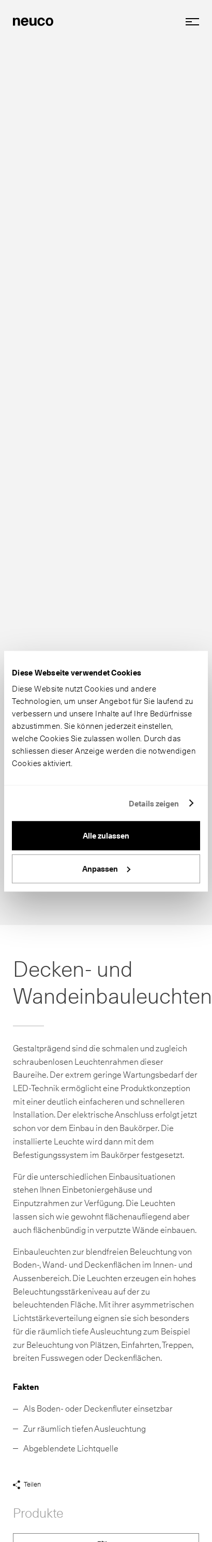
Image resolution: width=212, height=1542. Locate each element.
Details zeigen (154, 803)
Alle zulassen (106, 836)
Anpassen (106, 868)
